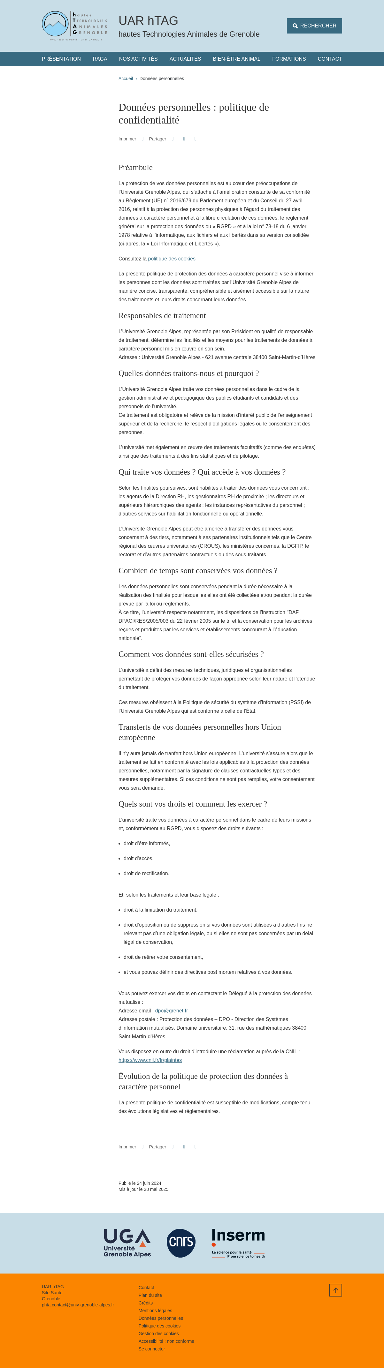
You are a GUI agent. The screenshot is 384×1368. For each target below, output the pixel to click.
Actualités (185, 59)
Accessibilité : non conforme (166, 1341)
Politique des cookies (160, 1325)
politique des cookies (172, 258)
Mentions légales (155, 1310)
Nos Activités (138, 59)
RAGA (100, 59)
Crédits (146, 1302)
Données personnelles (161, 1318)
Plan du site (150, 1295)
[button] (173, 138)
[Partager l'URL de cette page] (196, 139)
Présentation (61, 59)
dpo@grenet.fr (171, 1010)
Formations (289, 59)
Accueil (126, 78)
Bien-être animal (236, 59)
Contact (330, 59)
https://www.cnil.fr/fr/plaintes (150, 1060)
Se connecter (152, 1348)
